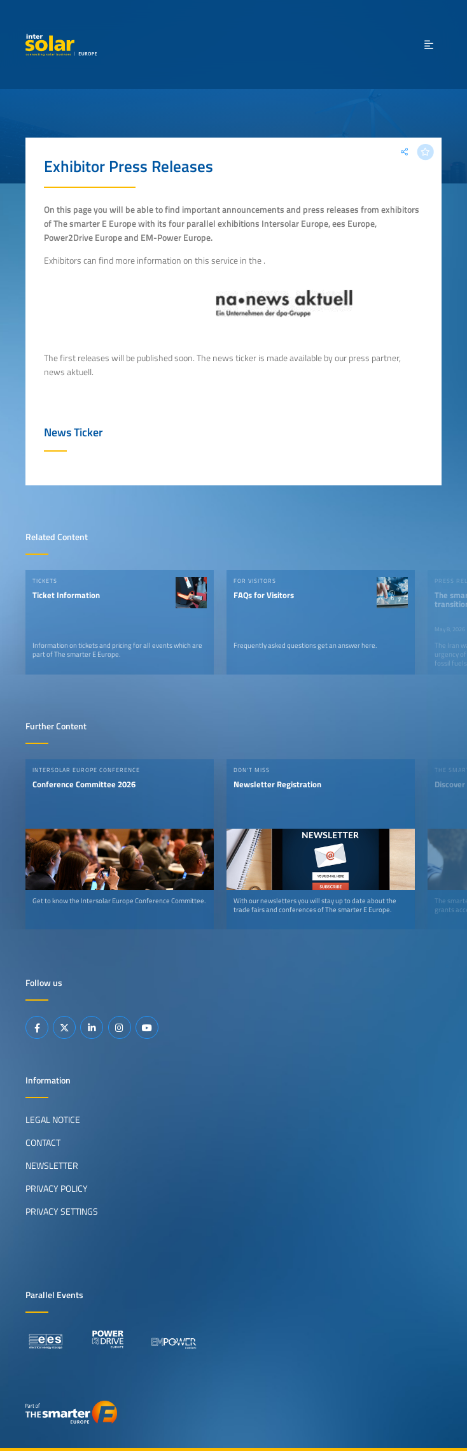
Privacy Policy (56, 1189)
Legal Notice (52, 1120)
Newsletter (51, 1166)
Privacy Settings (61, 1211)
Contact (42, 1143)
